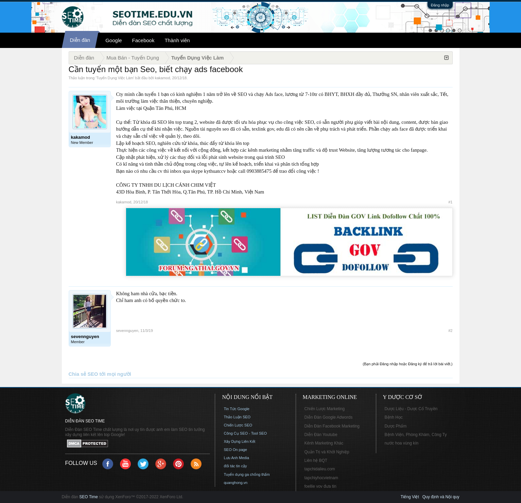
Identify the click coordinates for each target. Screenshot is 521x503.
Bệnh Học (394, 417)
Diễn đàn (80, 40)
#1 (450, 202)
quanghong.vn (236, 483)
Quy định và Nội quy (440, 496)
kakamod (162, 78)
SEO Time (88, 496)
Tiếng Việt (410, 496)
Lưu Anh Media (236, 458)
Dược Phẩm (396, 426)
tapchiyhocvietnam (321, 477)
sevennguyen (127, 331)
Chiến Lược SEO (238, 425)
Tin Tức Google (236, 409)
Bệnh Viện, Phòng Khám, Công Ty (416, 434)
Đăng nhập (440, 5)
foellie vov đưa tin (320, 486)
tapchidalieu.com (320, 469)
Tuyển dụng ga (236, 474)
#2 (450, 331)
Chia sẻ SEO (83, 374)
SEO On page (235, 450)
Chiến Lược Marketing (325, 408)
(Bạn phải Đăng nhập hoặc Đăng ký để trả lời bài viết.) (407, 364)
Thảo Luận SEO (237, 417)
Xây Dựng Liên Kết (240, 441)
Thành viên (177, 40)
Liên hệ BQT (316, 460)
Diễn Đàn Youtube (321, 434)
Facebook (143, 40)
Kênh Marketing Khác (324, 443)
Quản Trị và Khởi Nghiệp (327, 452)
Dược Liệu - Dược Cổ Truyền (411, 408)
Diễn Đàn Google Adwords (329, 417)
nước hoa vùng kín (402, 443)
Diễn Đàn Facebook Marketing (332, 426)
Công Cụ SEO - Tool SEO (245, 433)
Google (113, 40)
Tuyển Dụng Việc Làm (114, 78)
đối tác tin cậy (235, 466)
